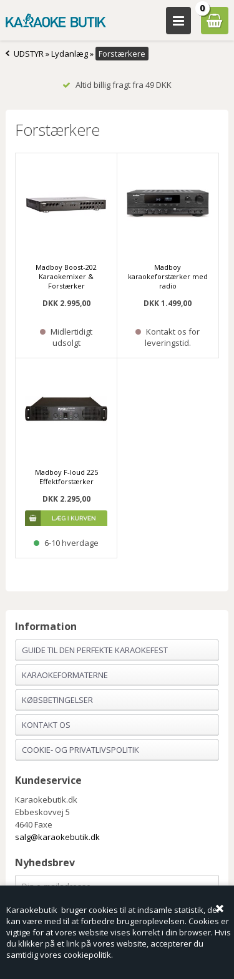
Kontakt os (46, 724)
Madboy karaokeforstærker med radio (168, 276)
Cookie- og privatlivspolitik (80, 749)
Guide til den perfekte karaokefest (95, 650)
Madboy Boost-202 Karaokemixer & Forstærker (66, 276)
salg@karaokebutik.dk (57, 837)
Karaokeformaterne (65, 675)
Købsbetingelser (57, 699)
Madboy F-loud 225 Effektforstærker (66, 476)
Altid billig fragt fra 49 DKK (117, 84)
